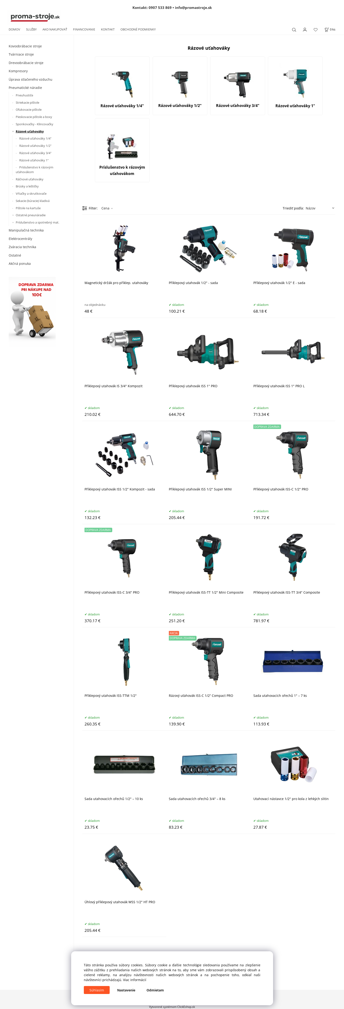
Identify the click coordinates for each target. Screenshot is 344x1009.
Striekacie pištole (27, 102)
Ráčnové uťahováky (29, 179)
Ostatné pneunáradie (31, 215)
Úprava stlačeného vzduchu (30, 79)
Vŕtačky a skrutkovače (31, 193)
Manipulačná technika (26, 230)
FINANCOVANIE (84, 29)
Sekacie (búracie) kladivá (33, 201)
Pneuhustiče (24, 95)
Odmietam (155, 990)
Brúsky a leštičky (27, 186)
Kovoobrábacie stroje (25, 46)
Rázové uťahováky (30, 131)
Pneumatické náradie (25, 87)
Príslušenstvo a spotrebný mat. (37, 222)
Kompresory (18, 71)
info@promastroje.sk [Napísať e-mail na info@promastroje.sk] (193, 7)
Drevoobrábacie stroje (26, 63)
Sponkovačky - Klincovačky (34, 124)
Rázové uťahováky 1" (34, 160)
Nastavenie (126, 990)
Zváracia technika (22, 247)
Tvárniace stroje (21, 54)
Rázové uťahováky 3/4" (35, 153)
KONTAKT (108, 29)
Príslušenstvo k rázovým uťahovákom (34, 169)
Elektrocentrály (20, 238)
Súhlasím (96, 990)
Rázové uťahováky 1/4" (35, 138)
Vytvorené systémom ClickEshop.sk (172, 1007)
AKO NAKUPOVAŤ (55, 29)
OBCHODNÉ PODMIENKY (138, 29)
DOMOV (14, 29)
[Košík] (330, 29)
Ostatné (15, 255)
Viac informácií (134, 980)
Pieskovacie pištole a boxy (34, 117)
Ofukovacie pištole (29, 109)
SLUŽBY (31, 29)
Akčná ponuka (20, 263)
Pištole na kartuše (28, 208)
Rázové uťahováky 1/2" (35, 146)
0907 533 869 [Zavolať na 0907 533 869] (160, 7)
